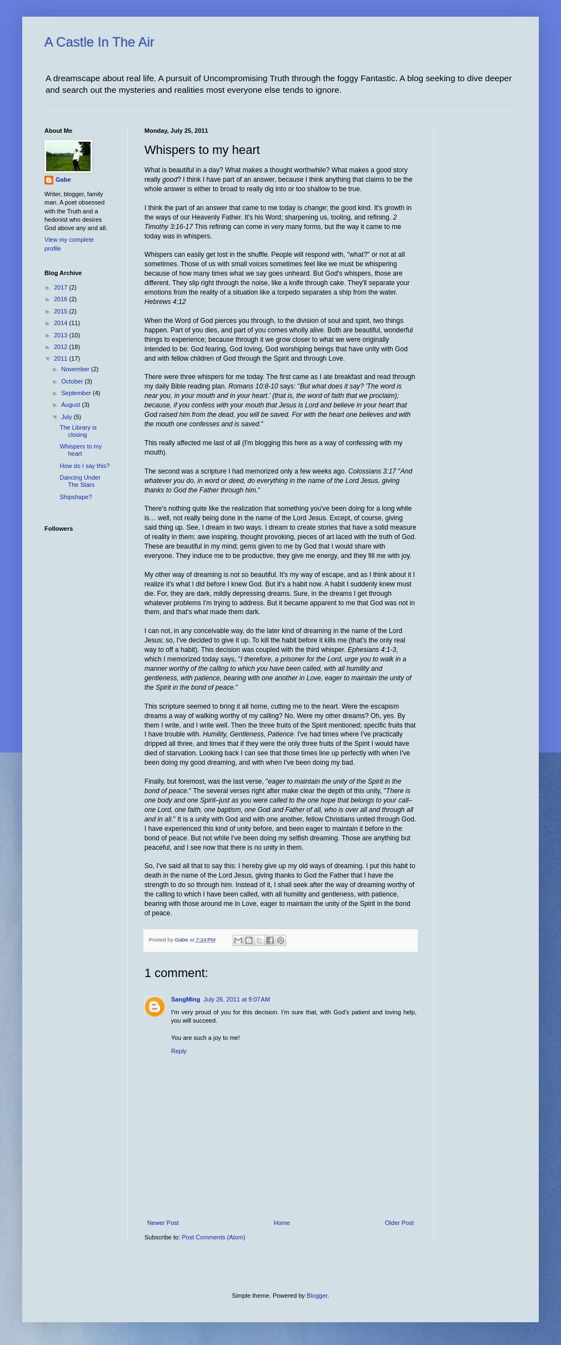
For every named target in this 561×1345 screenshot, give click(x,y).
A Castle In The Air (99, 41)
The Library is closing (78, 431)
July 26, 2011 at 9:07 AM (237, 999)
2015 (61, 311)
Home (282, 1222)
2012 (61, 346)
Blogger (317, 1295)
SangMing (186, 999)
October (72, 381)
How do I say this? (84, 465)
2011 (61, 358)
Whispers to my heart (80, 450)
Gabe (63, 179)
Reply (179, 1051)
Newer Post (163, 1222)
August (71, 404)
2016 (61, 299)
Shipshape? (75, 497)
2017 (61, 287)
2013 (61, 335)
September (77, 393)
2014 (61, 323)
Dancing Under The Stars (79, 481)
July (67, 417)
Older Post (399, 1222)
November (76, 369)
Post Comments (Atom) (213, 1237)
